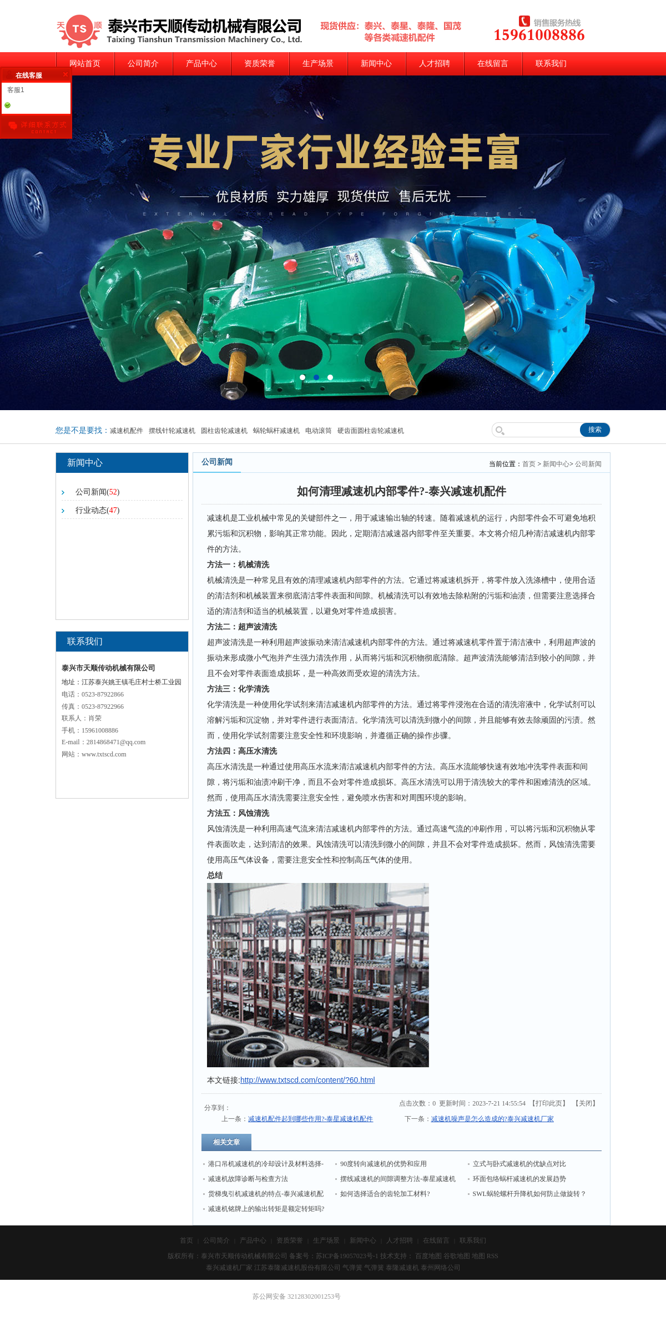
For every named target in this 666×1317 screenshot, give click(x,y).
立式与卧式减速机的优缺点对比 (519, 1164)
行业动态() (97, 510)
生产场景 (318, 63)
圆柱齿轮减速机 (224, 431)
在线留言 (492, 63)
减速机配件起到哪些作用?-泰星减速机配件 (310, 1119)
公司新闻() (97, 492)
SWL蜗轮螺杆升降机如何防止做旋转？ (530, 1194)
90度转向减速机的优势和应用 (383, 1164)
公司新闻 (588, 464)
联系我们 (551, 63)
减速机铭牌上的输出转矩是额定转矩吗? (266, 1209)
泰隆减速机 (402, 1267)
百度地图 (428, 1256)
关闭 (585, 1103)
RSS (492, 1256)
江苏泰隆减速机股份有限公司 (297, 1267)
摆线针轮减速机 (172, 431)
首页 (529, 464)
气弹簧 (352, 1267)
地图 (478, 1256)
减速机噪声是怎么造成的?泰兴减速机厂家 (492, 1119)
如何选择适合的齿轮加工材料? (385, 1194)
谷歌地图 (456, 1256)
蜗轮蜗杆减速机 (276, 431)
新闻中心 (376, 63)
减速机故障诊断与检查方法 (248, 1179)
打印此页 (549, 1103)
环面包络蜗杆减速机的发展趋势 (519, 1179)
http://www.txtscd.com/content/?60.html (307, 1080)
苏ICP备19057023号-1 (347, 1256)
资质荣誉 (259, 63)
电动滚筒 (318, 431)
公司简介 (143, 63)
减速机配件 (126, 431)
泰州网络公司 (441, 1267)
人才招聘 (434, 63)
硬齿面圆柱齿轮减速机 (370, 431)
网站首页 (84, 63)
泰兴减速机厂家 (229, 1267)
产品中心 (201, 63)
